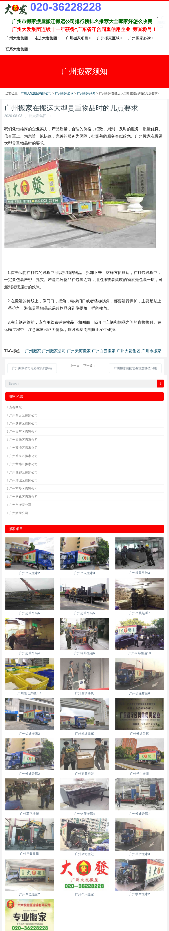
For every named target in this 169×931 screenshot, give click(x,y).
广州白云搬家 (104, 351)
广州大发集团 (17, 38)
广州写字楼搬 (29, 813)
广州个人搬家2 (29, 573)
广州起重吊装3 (139, 573)
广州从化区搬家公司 (23, 496)
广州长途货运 (139, 733)
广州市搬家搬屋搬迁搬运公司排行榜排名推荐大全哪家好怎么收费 (82, 21)
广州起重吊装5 (84, 613)
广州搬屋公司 (18, 513)
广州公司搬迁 (84, 854)
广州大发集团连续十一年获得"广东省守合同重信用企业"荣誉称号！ (84, 29)
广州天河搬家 (79, 351)
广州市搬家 (151, 351)
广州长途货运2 (29, 773)
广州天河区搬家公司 (23, 431)
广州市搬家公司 (20, 505)
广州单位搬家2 (29, 894)
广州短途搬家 (84, 733)
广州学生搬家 (139, 773)
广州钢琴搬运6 (84, 653)
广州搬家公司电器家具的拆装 (32, 368)
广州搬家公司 (161, 22)
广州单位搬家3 (139, 854)
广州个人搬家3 (84, 573)
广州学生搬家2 (139, 894)
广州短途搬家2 (29, 733)
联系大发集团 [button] (18, 49)
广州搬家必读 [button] (140, 38)
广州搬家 (33, 351)
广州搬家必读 (64, 93)
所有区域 (15, 407)
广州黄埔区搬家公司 (23, 464)
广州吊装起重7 (139, 613)
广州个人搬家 (84, 894)
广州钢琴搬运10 (139, 653)
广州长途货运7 (139, 813)
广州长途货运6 (139, 693)
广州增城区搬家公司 (23, 480)
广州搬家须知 (86, 93)
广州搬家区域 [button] (109, 38)
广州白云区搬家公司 (23, 415)
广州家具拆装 (84, 773)
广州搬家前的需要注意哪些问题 (135, 368)
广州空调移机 (84, 693)
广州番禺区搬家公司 (23, 456)
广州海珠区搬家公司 (23, 439)
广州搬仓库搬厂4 (29, 693)
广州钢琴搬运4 (84, 813)
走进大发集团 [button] (47, 38)
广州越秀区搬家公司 (23, 423)
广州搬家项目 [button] (78, 38)
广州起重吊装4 (29, 653)
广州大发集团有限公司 (36, 93)
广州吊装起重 (29, 854)
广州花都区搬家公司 (23, 472)
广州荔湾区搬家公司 (23, 448)
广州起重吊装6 (29, 613)
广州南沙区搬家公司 (23, 488)
